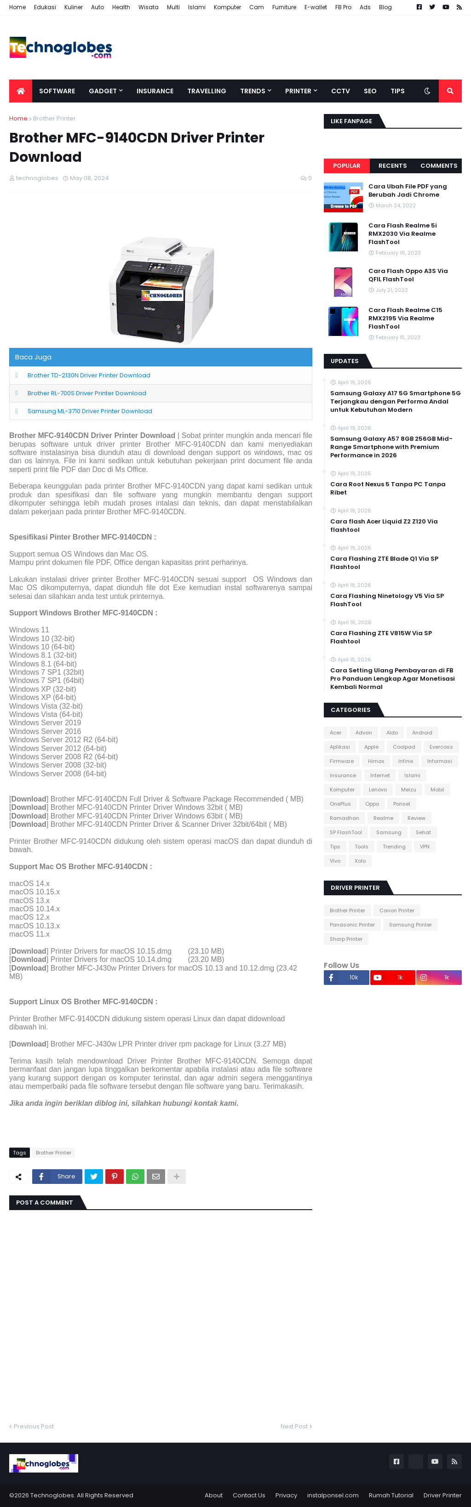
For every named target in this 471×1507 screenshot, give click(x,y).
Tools (361, 846)
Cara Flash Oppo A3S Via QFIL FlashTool (408, 275)
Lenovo (378, 789)
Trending (394, 846)
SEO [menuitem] (370, 91)
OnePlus (340, 804)
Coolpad (404, 747)
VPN (425, 846)
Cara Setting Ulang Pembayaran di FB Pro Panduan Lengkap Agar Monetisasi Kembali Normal (392, 678)
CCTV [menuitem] (340, 91)
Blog (385, 7)
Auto (97, 7)
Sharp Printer (346, 939)
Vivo (335, 860)
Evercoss (441, 747)
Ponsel (401, 804)
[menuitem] (20, 91)
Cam (256, 7)
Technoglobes (52, 1495)
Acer (335, 732)
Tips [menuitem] (398, 91)
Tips (335, 846)
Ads (365, 7)
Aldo (392, 732)
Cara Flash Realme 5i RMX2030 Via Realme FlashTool (402, 234)
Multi (173, 7)
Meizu (408, 789)
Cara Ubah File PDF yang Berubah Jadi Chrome (407, 190)
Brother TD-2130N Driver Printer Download (89, 375)
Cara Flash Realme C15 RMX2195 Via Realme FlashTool (405, 318)
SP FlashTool (346, 832)
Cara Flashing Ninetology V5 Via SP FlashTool (387, 600)
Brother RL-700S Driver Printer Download (87, 393)
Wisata (148, 7)
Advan (364, 732)
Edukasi (45, 7)
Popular (347, 165)
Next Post (294, 1426)
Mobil (437, 789)
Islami (197, 7)
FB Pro (343, 7)
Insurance (343, 775)
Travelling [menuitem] (206, 91)
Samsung (389, 832)
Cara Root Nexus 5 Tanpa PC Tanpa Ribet (388, 488)
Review (416, 818)
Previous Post (34, 1426)
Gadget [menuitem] (103, 91)
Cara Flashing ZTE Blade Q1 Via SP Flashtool (384, 563)
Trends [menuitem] (252, 91)
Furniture (284, 7)
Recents (393, 165)
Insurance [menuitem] (155, 91)
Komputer (227, 7)
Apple (371, 747)
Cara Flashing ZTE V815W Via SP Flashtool (381, 637)
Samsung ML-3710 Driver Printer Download (90, 411)
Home (17, 7)
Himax (376, 761)
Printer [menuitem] (298, 91)
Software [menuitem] (57, 91)
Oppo (372, 804)
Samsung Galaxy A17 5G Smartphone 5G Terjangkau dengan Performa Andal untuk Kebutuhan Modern (395, 401)
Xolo (360, 860)
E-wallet (315, 7)
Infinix (405, 761)
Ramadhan (344, 818)
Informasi (439, 761)
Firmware (342, 761)
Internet (380, 775)
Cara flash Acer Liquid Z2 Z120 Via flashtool (384, 525)
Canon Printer (396, 910)
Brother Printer (54, 118)
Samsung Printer (410, 924)
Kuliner (73, 7)
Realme (383, 818)
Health (121, 7)
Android (422, 732)
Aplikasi (340, 747)
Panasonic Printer (352, 924)
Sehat (423, 832)
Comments (439, 165)
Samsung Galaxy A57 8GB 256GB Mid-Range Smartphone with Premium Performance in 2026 (391, 447)
